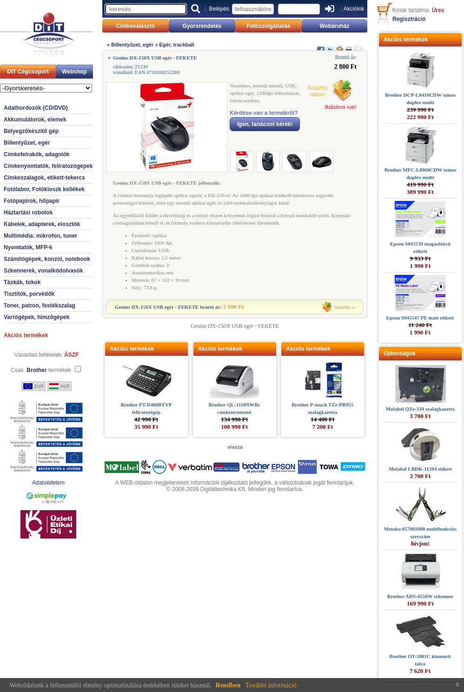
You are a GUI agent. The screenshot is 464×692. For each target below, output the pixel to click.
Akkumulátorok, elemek (35, 119)
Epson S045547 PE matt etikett (420, 317)
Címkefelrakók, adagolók (36, 154)
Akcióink (354, 9)
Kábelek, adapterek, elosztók (42, 224)
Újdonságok (400, 353)
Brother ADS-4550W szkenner (420, 596)
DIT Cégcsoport (27, 71)
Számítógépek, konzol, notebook (47, 259)
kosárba (343, 307)
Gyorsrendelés (201, 26)
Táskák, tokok (22, 282)
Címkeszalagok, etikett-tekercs (44, 177)
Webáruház (335, 26)
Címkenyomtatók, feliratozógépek (48, 166)
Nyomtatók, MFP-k (28, 247)
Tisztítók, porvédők (29, 294)
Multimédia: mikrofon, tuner (40, 236)
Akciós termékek (26, 335)
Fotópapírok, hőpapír (32, 201)
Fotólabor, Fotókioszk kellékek (44, 189)
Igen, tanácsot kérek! (264, 124)
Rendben (228, 685)
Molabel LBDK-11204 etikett (420, 469)
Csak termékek (41, 370)
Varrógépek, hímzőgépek (36, 317)
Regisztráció (408, 19)
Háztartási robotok (28, 212)
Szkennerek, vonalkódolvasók (43, 270)
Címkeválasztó (135, 26)
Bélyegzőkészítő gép (31, 131)
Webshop (74, 71)
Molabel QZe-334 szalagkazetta (420, 409)
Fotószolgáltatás (268, 26)
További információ (271, 685)
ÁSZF (71, 355)
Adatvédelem (48, 482)
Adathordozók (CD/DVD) (36, 108)
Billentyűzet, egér (27, 143)
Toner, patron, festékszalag (39, 305)
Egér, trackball (176, 44)
